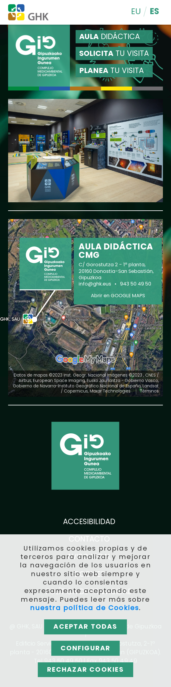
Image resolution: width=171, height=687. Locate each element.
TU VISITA (114, 53)
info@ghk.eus (95, 284)
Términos (149, 391)
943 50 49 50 (135, 284)
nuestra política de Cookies (84, 608)
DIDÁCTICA (109, 36)
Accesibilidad (89, 522)
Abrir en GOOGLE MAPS (118, 295)
